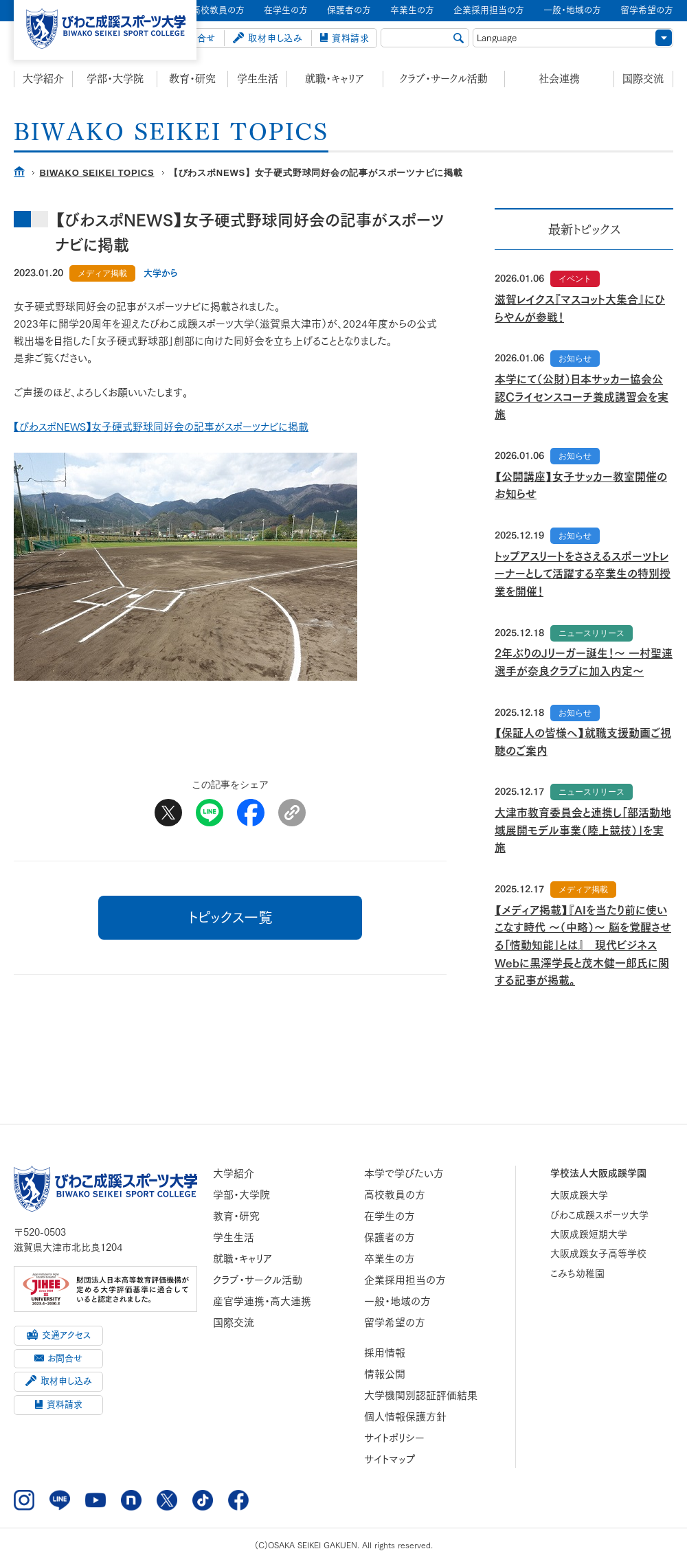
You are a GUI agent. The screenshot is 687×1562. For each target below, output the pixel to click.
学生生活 (257, 78)
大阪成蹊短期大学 (588, 1234)
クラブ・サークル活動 (444, 78)
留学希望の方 (394, 1322)
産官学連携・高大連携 (262, 1301)
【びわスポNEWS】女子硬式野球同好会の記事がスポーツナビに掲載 (161, 427)
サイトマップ (390, 1459)
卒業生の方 (389, 1259)
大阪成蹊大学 (579, 1195)
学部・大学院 (115, 78)
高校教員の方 (394, 1195)
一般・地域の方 (397, 1301)
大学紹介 (43, 78)
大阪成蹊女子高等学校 (598, 1253)
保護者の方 (389, 1237)
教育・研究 (192, 78)
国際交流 (643, 78)
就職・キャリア (334, 78)
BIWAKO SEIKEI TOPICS (96, 173)
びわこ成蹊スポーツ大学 (599, 1215)
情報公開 (384, 1374)
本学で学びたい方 (404, 1173)
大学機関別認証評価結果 (420, 1395)
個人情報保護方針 (405, 1417)
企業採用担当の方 (405, 1280)
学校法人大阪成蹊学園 (598, 1173)
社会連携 (559, 78)
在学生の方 (389, 1216)
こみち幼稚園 (577, 1273)
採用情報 (384, 1353)
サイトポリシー (394, 1438)
